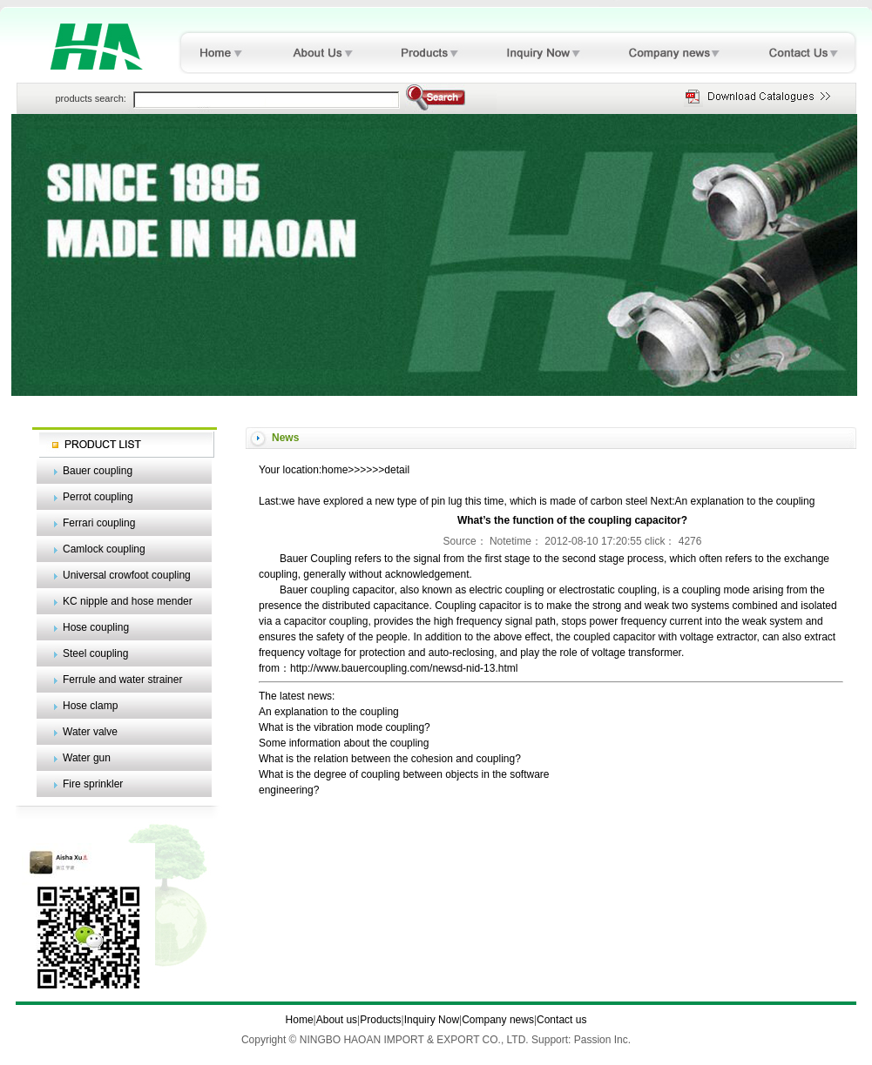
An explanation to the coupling (745, 501)
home (334, 470)
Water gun (87, 758)
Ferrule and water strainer (122, 679)
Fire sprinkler (93, 784)
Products (380, 1020)
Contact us (561, 1020)
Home (300, 1020)
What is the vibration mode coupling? (344, 727)
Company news (498, 1020)
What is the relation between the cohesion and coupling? (390, 759)
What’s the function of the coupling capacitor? (572, 520)
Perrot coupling (98, 497)
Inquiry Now (431, 1020)
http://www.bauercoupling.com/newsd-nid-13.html (403, 668)
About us (336, 1020)
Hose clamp (90, 706)
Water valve (90, 732)
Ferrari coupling (99, 523)
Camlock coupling (104, 549)
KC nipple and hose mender (128, 601)
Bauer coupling (97, 471)
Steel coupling (95, 653)
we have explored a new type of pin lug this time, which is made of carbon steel (464, 501)
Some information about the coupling (344, 743)
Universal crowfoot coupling (127, 575)
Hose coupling (96, 627)
